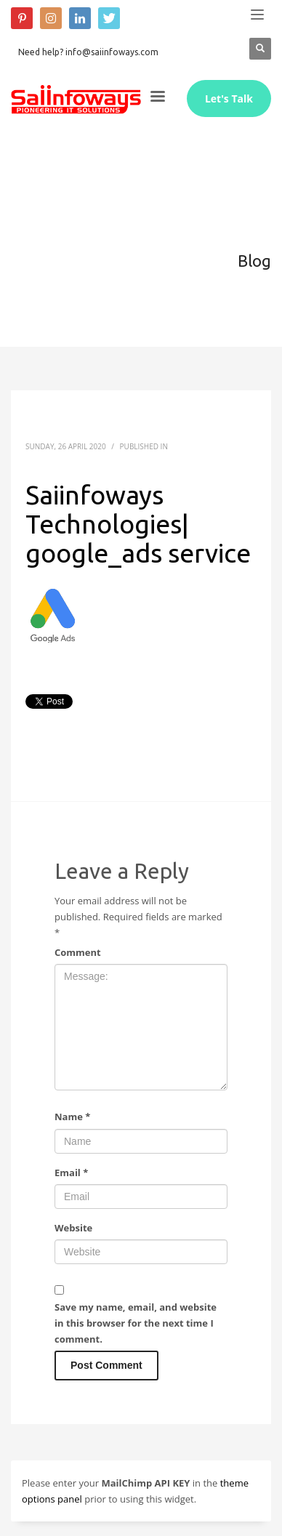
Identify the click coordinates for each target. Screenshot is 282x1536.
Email (71, 1172)
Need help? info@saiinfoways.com (88, 52)
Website (73, 1227)
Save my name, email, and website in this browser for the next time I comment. (136, 1323)
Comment (78, 952)
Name (72, 1116)
